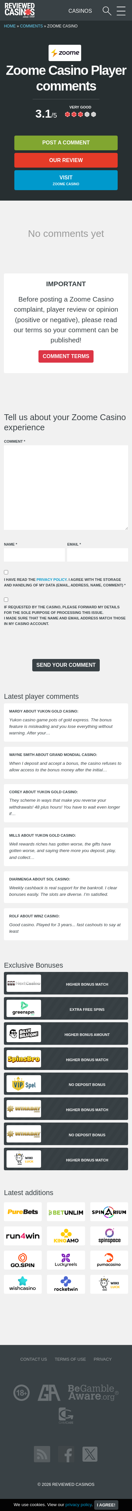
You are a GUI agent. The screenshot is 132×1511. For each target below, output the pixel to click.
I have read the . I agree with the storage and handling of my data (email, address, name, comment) (64, 582)
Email (74, 544)
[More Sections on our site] (121, 11)
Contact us (33, 1359)
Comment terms (66, 356)
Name (10, 544)
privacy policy (51, 580)
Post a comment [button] (66, 142)
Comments (31, 26)
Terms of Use (70, 1359)
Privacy (102, 1359)
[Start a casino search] (107, 11)
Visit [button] (66, 181)
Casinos (80, 11)
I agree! (106, 1505)
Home (10, 26)
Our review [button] (66, 160)
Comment (14, 441)
